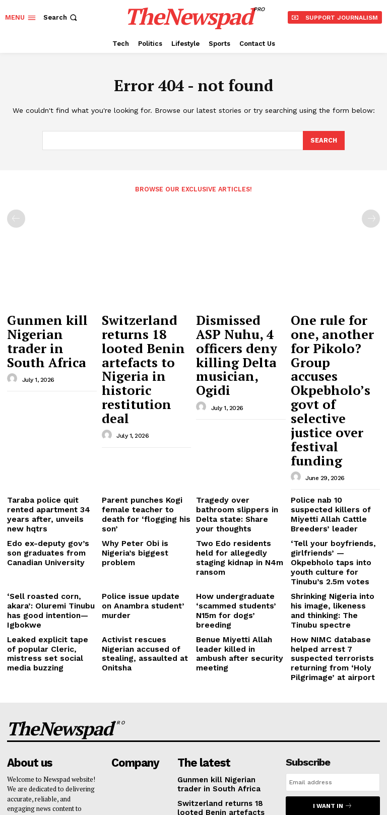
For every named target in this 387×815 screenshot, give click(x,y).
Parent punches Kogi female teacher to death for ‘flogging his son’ (142, 408)
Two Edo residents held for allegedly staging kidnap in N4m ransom (235, 437)
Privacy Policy (317, 674)
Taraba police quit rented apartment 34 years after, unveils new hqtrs (49, 408)
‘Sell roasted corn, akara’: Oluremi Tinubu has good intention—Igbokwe (49, 473)
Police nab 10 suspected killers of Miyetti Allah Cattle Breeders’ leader (330, 408)
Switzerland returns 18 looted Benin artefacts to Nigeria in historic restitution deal (143, 336)
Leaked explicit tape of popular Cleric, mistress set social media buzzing (48, 509)
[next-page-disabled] (371, 218)
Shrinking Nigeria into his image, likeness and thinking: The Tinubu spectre (333, 477)
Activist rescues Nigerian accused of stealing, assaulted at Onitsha (143, 509)
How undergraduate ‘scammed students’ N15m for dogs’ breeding (239, 473)
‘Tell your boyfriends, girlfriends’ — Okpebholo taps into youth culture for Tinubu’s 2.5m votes (334, 441)
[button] (61, 17)
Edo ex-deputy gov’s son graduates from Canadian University (49, 437)
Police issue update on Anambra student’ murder (144, 470)
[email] (333, 625)
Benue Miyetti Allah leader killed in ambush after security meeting (239, 509)
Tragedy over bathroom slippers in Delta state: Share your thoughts (235, 408)
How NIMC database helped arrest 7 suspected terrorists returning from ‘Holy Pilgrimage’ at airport (334, 513)
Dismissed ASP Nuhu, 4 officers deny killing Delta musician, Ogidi (240, 331)
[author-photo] (13, 350)
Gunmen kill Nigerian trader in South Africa (46, 326)
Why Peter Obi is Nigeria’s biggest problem (144, 433)
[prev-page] (16, 218)
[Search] (323, 140)
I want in (332, 648)
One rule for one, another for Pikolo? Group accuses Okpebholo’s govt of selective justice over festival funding (335, 340)
